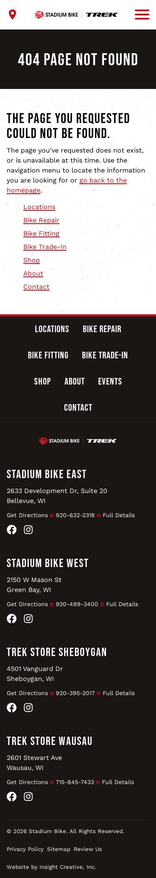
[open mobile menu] (138, 14)
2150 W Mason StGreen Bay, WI (34, 585)
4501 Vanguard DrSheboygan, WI (35, 674)
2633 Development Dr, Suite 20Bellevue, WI (57, 496)
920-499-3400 (77, 604)
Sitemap (58, 849)
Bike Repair (41, 220)
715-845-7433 (75, 782)
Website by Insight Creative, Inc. (51, 867)
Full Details (119, 515)
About (33, 273)
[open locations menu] (16, 14)
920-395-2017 (75, 693)
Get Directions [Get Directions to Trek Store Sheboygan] (27, 693)
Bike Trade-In (45, 247)
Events (110, 381)
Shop (31, 260)
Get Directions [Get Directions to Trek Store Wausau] (27, 782)
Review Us (88, 849)
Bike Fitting (41, 233)
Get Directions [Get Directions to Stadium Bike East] (27, 515)
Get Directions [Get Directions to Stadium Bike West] (27, 604)
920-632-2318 (75, 515)
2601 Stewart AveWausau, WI (34, 763)
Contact (36, 287)
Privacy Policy (25, 849)
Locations (39, 207)
